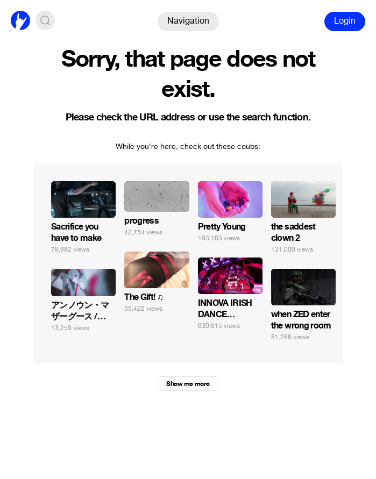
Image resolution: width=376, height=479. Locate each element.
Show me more (187, 384)
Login (345, 20)
